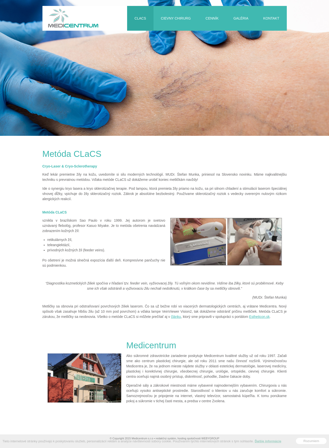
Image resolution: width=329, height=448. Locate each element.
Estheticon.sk (259, 317)
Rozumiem (311, 442)
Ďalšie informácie (268, 442)
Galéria (241, 18)
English (284, 3)
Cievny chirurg (176, 18)
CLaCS (140, 18)
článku (176, 317)
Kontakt (271, 18)
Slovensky (277, 3)
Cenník (212, 18)
